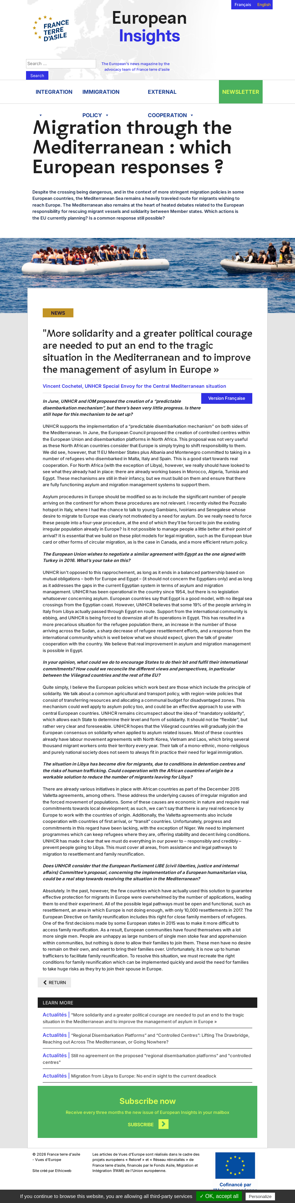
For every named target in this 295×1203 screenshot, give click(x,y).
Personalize (260, 1196)
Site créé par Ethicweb (51, 1170)
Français (243, 4)
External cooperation (171, 95)
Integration (54, 95)
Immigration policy (100, 95)
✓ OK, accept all (219, 1196)
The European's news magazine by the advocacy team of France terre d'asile (135, 66)
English (264, 4)
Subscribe (141, 1124)
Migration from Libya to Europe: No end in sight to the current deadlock (143, 1076)
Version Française (226, 398)
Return (57, 982)
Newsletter (240, 91)
